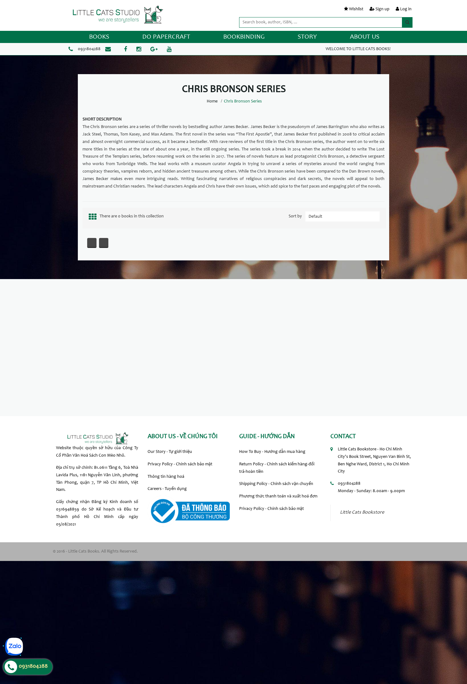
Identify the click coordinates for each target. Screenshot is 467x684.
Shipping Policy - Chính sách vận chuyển (276, 484)
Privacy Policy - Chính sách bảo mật (180, 464)
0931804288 (89, 49)
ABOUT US (365, 37)
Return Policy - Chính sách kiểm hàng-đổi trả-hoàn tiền (276, 468)
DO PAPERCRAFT (166, 37)
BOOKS (99, 37)
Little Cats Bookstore (362, 512)
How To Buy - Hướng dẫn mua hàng (272, 452)
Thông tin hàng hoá (166, 477)
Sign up (382, 9)
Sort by (295, 216)
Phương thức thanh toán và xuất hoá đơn (278, 496)
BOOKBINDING (244, 37)
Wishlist (356, 9)
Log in (406, 9)
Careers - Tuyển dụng (167, 489)
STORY (307, 37)
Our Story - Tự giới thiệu (170, 452)
